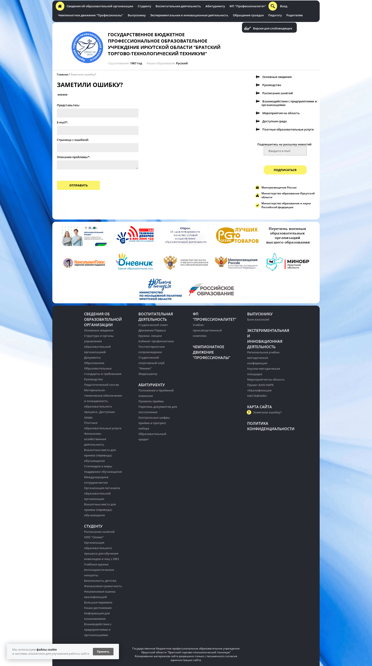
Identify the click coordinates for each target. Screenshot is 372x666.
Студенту (144, 6)
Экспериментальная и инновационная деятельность (189, 15)
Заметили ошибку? (83, 74)
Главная (62, 74)
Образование (94, 363)
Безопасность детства (100, 581)
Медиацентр (147, 374)
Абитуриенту (215, 6)
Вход (283, 6)
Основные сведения (277, 77)
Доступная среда (274, 121)
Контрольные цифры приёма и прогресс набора (154, 422)
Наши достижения (97, 608)
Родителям (294, 15)
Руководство (271, 85)
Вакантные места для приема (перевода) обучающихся (100, 455)
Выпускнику (137, 15)
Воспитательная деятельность (178, 6)
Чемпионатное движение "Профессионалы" (90, 15)
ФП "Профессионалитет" (247, 6)
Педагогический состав (101, 385)
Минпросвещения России (279, 187)
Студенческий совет (153, 325)
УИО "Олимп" (94, 537)
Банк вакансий (258, 319)
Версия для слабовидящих (272, 28)
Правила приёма (151, 401)
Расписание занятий (277, 93)
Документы (92, 357)
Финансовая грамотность (103, 586)
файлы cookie (46, 649)
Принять (103, 651)
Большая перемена (98, 602)
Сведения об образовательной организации (100, 6)
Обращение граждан (248, 15)
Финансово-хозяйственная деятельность (95, 439)
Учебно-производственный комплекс (207, 330)
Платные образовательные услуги (288, 129)
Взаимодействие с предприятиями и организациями (289, 103)
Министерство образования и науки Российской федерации (286, 205)
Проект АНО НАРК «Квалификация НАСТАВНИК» (260, 390)
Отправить (78, 185)
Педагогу (275, 15)
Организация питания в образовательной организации (102, 493)
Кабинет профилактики (156, 341)
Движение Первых (152, 330)
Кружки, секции (150, 336)
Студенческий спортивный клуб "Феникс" (151, 362)
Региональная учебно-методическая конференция (263, 357)
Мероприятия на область (281, 113)
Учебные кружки (96, 564)
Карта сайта (259, 406)
